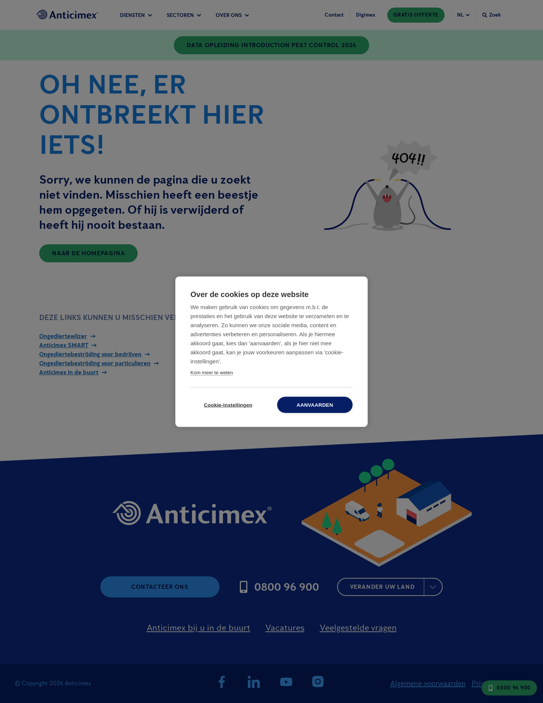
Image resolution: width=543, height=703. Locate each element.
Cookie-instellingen (228, 404)
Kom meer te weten (211, 372)
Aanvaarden (314, 404)
